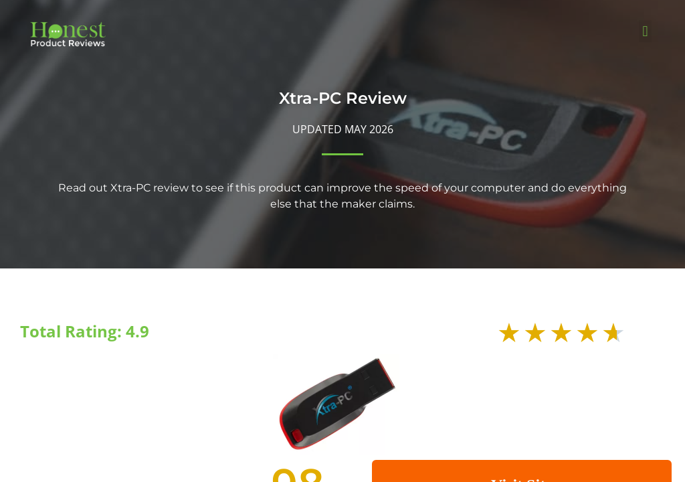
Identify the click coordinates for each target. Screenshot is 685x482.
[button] (645, 31)
